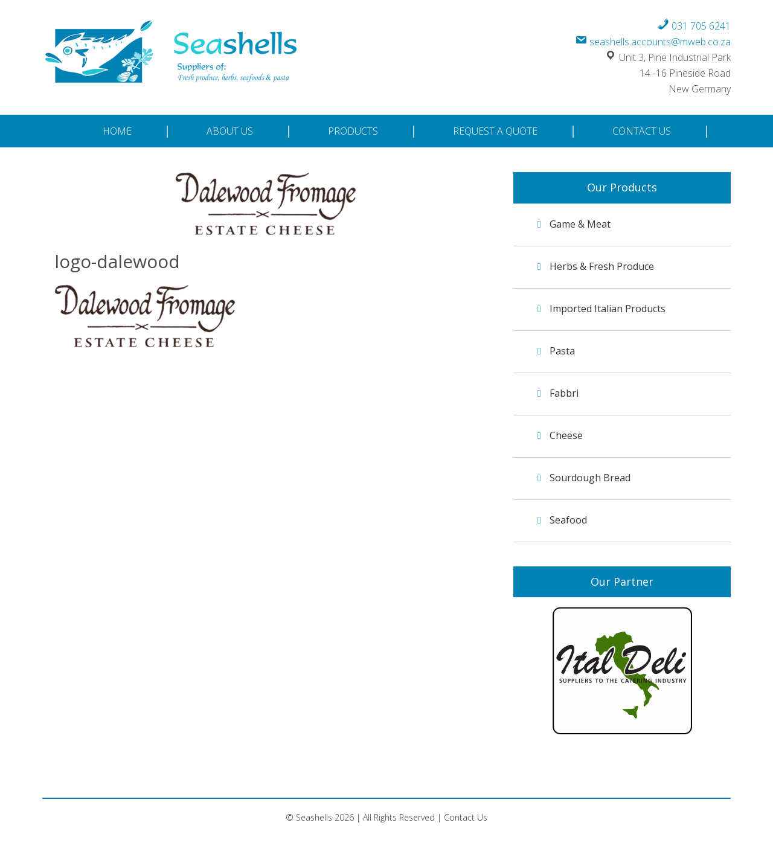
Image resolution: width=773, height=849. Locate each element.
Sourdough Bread (590, 477)
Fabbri (564, 393)
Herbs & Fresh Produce (602, 266)
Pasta (562, 350)
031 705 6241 (694, 26)
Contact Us (465, 817)
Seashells (172, 53)
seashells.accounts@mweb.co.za (653, 41)
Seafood (568, 520)
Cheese (566, 435)
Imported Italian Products (608, 308)
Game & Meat (580, 224)
